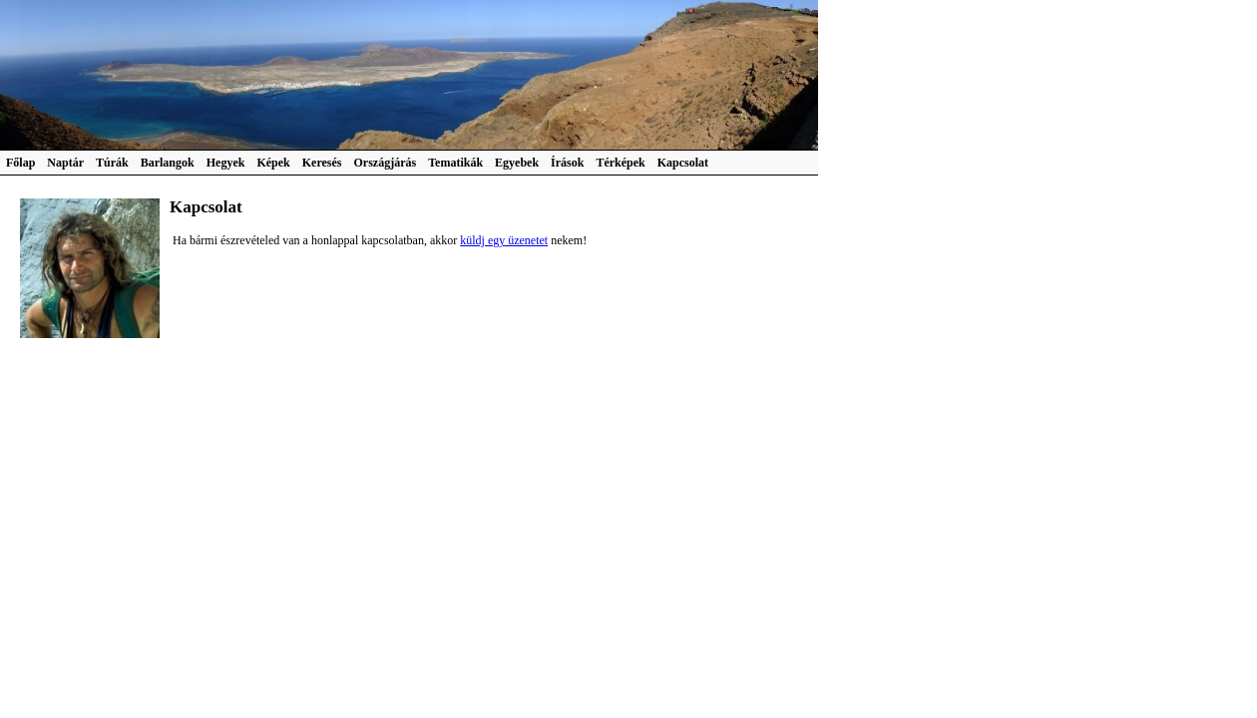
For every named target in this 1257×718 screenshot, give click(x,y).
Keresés (322, 163)
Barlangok (168, 163)
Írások (567, 163)
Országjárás (385, 163)
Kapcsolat (682, 163)
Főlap (20, 163)
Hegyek (226, 163)
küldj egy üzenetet (504, 240)
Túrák (112, 163)
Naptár (65, 163)
